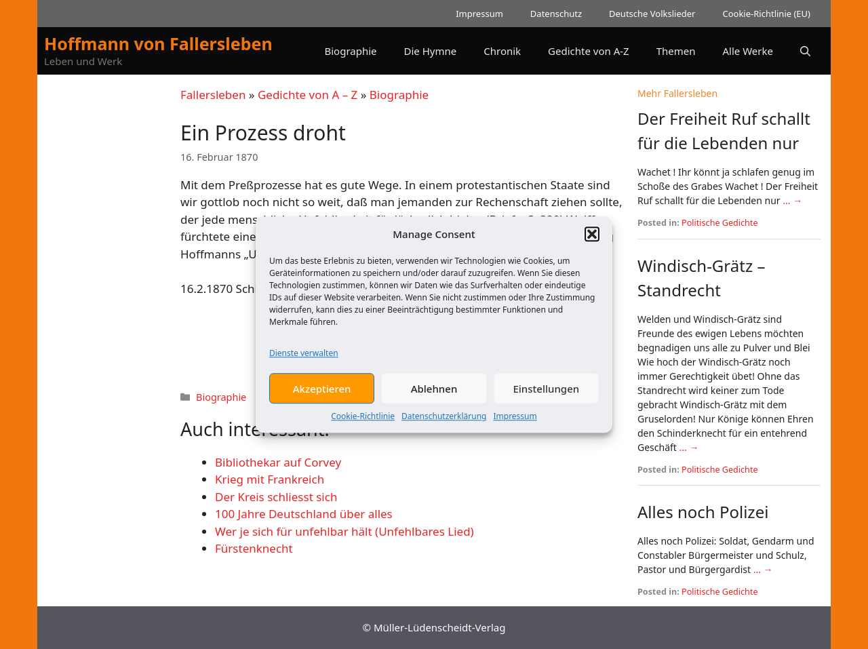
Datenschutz (556, 13)
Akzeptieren (322, 392)
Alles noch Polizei (702, 511)
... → (792, 200)
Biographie (350, 51)
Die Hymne (430, 51)
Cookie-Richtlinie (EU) (766, 13)
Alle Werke (748, 51)
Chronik (502, 51)
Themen (676, 51)
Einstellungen (546, 392)
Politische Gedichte (720, 223)
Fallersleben (212, 94)
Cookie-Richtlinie (363, 421)
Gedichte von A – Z (307, 94)
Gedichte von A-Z (588, 51)
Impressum (514, 421)
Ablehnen (434, 392)
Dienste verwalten (303, 357)
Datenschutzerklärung (443, 421)
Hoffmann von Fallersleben (158, 43)
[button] (592, 238)
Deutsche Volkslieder (652, 13)
